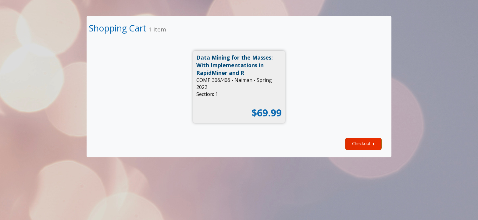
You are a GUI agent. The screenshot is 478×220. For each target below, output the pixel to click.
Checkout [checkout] (364, 144)
